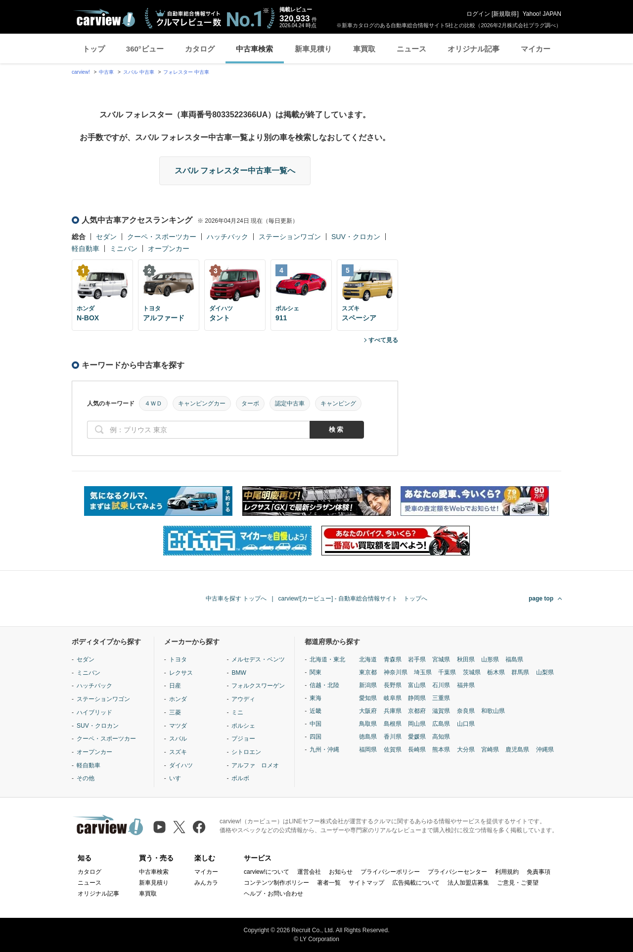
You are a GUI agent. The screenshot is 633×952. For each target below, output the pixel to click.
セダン (106, 237)
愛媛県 (417, 736)
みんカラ (206, 882)
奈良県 (466, 710)
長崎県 (417, 749)
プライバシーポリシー (390, 871)
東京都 (368, 672)
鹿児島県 (517, 749)
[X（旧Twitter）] (179, 827)
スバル (178, 738)
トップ (94, 49)
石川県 (441, 685)
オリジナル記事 (473, 49)
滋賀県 (441, 710)
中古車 (106, 72)
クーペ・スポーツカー (161, 237)
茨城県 (472, 672)
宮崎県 (490, 749)
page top (541, 598)
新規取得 (505, 13)
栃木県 (496, 672)
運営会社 (309, 871)
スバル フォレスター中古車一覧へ (235, 170)
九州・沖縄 (324, 749)
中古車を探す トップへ (236, 598)
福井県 (466, 685)
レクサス (181, 672)
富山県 (417, 685)
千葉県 (447, 672)
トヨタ (178, 659)
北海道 (368, 659)
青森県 (393, 659)
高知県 (441, 736)
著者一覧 (329, 882)
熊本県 (441, 749)
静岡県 (417, 698)
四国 (315, 736)
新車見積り (313, 49)
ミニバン (123, 248)
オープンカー (168, 248)
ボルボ (240, 778)
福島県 (514, 659)
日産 (175, 685)
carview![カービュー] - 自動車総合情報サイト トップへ (352, 598)
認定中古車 (290, 403)
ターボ (250, 403)
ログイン (478, 13)
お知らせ (341, 871)
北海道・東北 (327, 659)
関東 (315, 672)
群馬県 (520, 672)
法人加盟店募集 (468, 882)
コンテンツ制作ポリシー (276, 882)
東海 (315, 698)
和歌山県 (493, 710)
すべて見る (383, 340)
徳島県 (368, 736)
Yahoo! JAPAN (542, 13)
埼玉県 (423, 672)
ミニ (237, 712)
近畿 (315, 710)
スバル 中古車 (138, 72)
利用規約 (507, 871)
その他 (85, 778)
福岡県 (368, 749)
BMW (238, 672)
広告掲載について (416, 882)
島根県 (393, 723)
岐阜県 (393, 698)
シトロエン (246, 752)
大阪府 (368, 710)
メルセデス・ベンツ (258, 659)
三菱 (175, 712)
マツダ (178, 725)
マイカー (535, 49)
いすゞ (178, 778)
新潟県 (368, 685)
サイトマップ (366, 882)
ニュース (411, 49)
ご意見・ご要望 (518, 882)
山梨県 (545, 672)
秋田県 (466, 659)
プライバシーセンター (457, 871)
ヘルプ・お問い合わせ (273, 893)
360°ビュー (145, 49)
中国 (315, 723)
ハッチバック (227, 237)
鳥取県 (368, 723)
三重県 (441, 698)
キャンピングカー (202, 403)
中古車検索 (254, 49)
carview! (81, 72)
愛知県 (368, 698)
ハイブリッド (94, 712)
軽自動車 (85, 248)
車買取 (364, 49)
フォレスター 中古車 (186, 72)
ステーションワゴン (290, 237)
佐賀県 (393, 749)
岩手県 (417, 659)
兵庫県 (393, 710)
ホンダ (178, 699)
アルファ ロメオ (255, 765)
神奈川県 (395, 672)
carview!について (266, 871)
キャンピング (338, 403)
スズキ (178, 752)
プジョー (243, 738)
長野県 (393, 685)
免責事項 (538, 871)
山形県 (490, 659)
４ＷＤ (153, 403)
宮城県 (441, 659)
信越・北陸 (324, 685)
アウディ (243, 699)
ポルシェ (243, 725)
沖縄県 (545, 749)
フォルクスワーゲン (258, 685)
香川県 (393, 736)
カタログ (200, 49)
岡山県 (417, 723)
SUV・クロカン (355, 237)
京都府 (417, 710)
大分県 (466, 749)
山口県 (466, 723)
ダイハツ (181, 765)
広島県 (441, 723)
